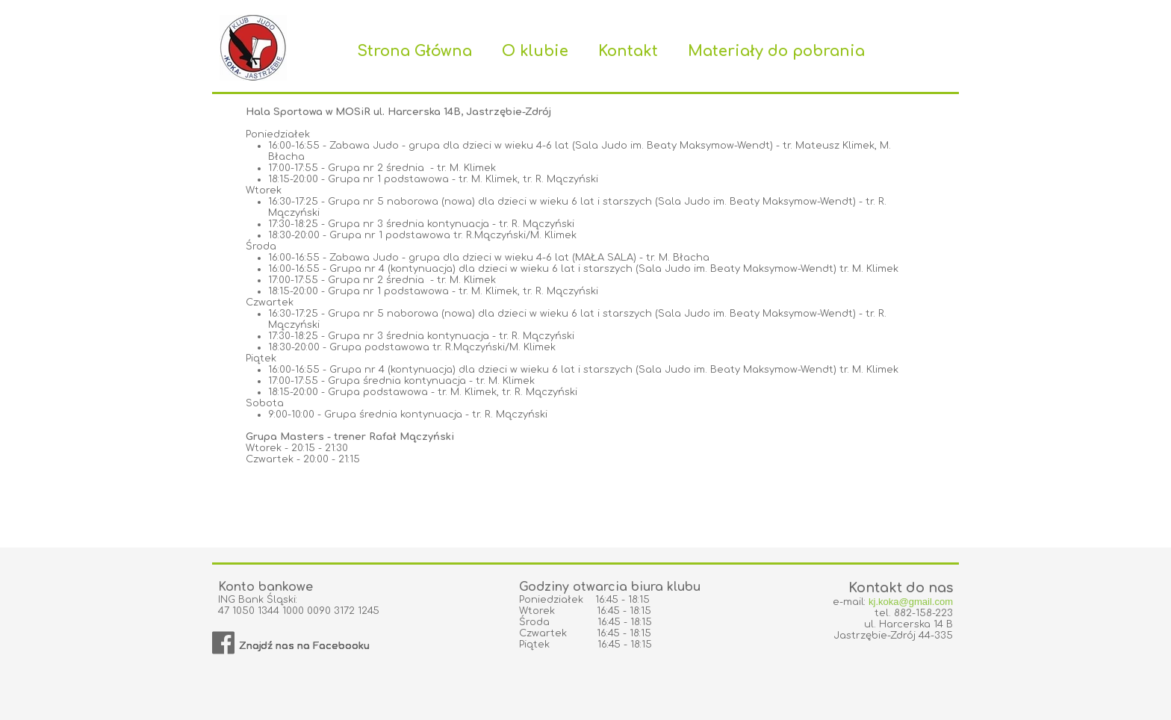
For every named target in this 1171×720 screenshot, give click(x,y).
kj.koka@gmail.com (911, 601)
